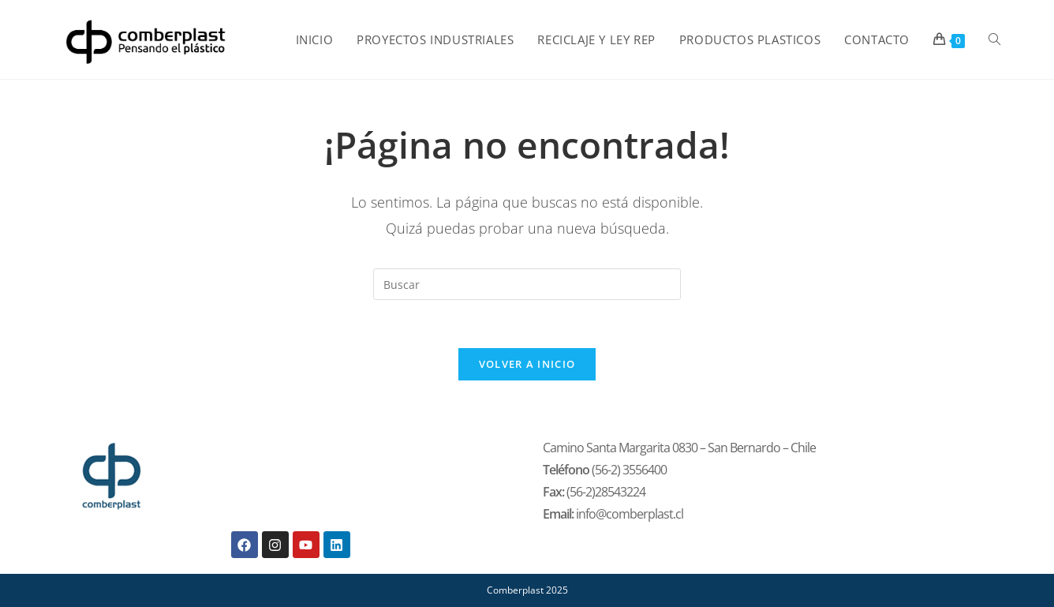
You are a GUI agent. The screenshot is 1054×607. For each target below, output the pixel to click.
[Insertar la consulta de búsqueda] (527, 284)
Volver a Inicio (527, 364)
